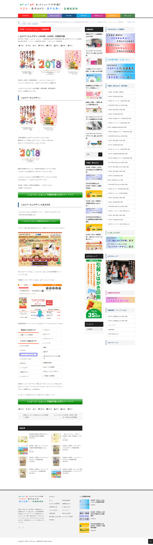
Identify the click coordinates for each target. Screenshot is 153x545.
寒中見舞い (69, 15)
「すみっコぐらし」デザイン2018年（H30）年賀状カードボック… (72, 436)
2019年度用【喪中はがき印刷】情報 (117, 105)
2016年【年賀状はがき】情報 (115, 180)
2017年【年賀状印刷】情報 (115, 145)
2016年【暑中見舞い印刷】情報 (116, 171)
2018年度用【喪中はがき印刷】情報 (117, 136)
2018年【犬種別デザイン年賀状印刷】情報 (119, 118)
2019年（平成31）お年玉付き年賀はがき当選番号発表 (94, 170)
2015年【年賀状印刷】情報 (115, 202)
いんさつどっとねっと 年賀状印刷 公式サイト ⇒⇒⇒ (50, 195)
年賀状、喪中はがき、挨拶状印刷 (33, 541)
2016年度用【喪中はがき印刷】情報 (117, 184)
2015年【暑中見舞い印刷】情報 (116, 197)
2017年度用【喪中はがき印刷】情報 (117, 162)
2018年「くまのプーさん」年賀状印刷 (52, 41)
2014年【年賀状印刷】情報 (115, 219)
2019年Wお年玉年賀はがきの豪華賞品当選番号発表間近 (94, 219)
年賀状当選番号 (66, 500)
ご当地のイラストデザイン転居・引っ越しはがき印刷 (94, 70)
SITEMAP (51, 520)
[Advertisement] (120, 359)
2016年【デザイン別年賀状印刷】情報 (118, 189)
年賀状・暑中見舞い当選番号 (116, 92)
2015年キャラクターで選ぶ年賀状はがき (119, 211)
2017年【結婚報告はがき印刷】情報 (117, 316)
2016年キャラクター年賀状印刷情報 (117, 193)
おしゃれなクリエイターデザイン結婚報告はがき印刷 (94, 118)
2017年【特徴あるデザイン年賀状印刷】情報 (120, 158)
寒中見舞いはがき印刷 (55, 516)
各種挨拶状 (111, 329)
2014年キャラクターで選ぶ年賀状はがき (119, 224)
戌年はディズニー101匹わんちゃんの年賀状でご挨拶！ (35, 416)
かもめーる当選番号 (54, 503)
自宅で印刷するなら (113, 334)
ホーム (51, 500)
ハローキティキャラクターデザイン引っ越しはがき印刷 (94, 136)
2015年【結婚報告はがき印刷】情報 (117, 320)
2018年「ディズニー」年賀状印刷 (32, 41)
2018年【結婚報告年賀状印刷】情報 (116, 127)
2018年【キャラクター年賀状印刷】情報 (119, 123)
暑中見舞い (84, 15)
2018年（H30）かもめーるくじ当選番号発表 (97, 501)
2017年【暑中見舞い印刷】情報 (116, 140)
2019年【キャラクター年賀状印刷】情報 (119, 101)
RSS (23, 527)
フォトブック (111, 325)
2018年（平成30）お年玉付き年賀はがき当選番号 (98, 514)
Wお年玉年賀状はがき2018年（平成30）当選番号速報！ (98, 525)
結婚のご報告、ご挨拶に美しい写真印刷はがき (94, 103)
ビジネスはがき (53, 510)
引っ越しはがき (66, 507)
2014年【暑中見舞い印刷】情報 (116, 215)
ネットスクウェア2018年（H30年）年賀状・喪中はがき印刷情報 (65, 416)
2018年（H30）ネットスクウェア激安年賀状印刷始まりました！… (38, 448)
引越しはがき (128, 15)
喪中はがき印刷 (54, 15)
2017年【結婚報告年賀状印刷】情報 (117, 153)
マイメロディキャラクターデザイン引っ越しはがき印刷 (94, 53)
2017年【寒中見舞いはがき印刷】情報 (118, 167)
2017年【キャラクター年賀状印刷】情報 (119, 149)
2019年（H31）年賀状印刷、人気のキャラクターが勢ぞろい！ (94, 237)
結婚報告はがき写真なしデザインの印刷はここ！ (94, 87)
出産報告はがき (113, 15)
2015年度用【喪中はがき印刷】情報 (117, 206)
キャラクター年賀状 (40, 15)
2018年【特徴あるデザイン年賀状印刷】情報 (120, 131)
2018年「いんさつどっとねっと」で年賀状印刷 (37, 39)
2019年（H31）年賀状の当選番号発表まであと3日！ (93, 203)
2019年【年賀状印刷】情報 (115, 96)
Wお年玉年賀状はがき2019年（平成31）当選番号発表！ (93, 186)
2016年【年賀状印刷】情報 (115, 175)
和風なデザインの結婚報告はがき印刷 (94, 35)
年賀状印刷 (25, 15)
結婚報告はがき (98, 15)
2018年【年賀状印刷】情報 (57, 39)
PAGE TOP (150, 541)
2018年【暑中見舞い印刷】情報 (116, 109)
